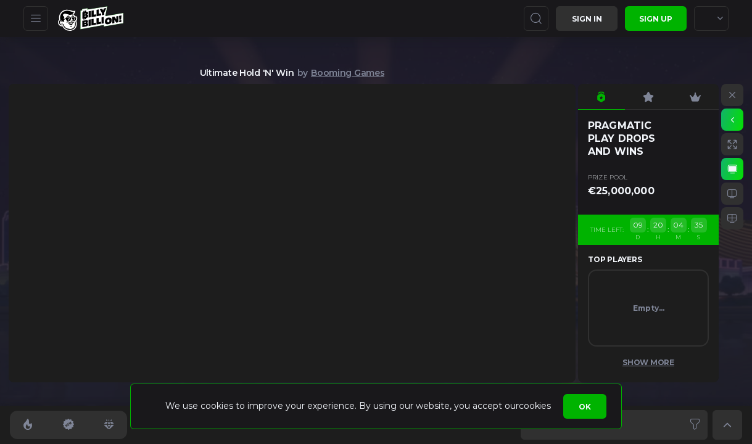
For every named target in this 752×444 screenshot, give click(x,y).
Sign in (587, 18)
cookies (534, 405)
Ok (585, 406)
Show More (648, 362)
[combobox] (711, 18)
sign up (655, 18)
